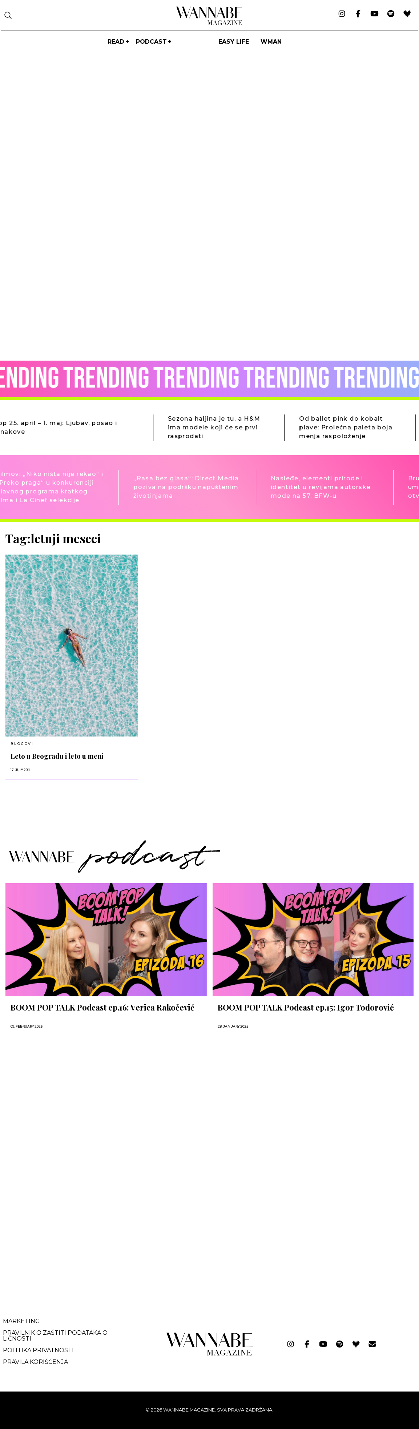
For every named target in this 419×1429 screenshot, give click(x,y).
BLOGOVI (22, 744)
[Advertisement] (59, 1236)
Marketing (21, 1321)
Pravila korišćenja (35, 1361)
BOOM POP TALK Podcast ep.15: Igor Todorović (306, 1007)
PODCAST (151, 41)
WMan (271, 41)
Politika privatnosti (38, 1350)
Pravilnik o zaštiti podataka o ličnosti (55, 1335)
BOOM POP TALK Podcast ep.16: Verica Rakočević (102, 1007)
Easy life (233, 41)
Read (116, 41)
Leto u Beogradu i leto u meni (57, 756)
